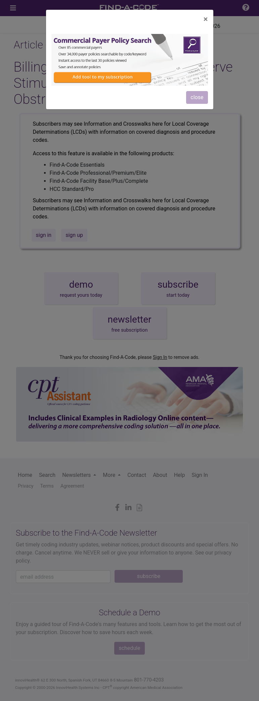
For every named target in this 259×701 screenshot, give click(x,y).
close (196, 97)
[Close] (205, 19)
